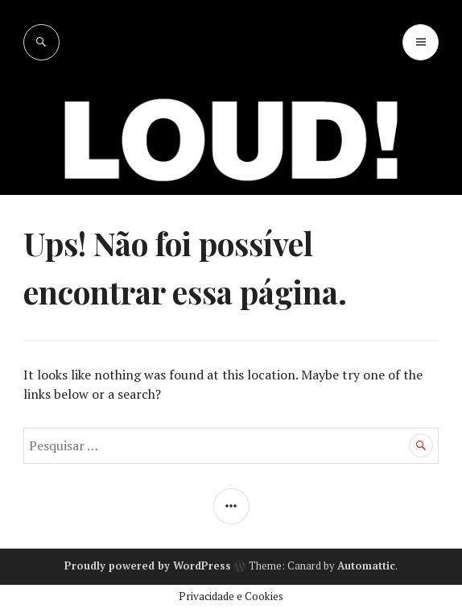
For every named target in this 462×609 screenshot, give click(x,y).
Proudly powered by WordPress (147, 565)
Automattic (366, 565)
